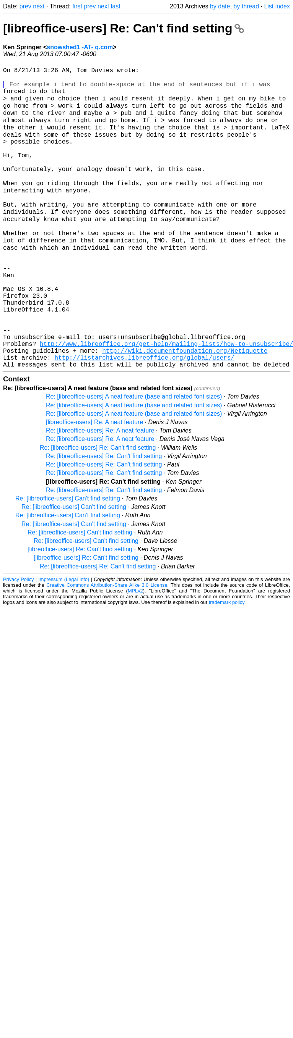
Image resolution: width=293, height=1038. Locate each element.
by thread (246, 6)
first (77, 6)
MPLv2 (135, 651)
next (38, 6)
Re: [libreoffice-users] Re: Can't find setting (98, 507)
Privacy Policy (18, 639)
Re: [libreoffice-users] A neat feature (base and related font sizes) (134, 456)
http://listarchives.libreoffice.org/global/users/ (144, 416)
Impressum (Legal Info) (63, 639)
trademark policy (226, 662)
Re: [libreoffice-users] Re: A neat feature (100, 490)
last (115, 6)
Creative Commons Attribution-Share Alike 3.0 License (106, 645)
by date (220, 6)
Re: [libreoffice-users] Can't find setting (67, 558)
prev (25, 6)
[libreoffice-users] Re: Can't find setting (123, 28)
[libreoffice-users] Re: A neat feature (94, 482)
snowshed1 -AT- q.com (80, 47)
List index (277, 6)
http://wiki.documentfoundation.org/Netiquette (184, 407)
